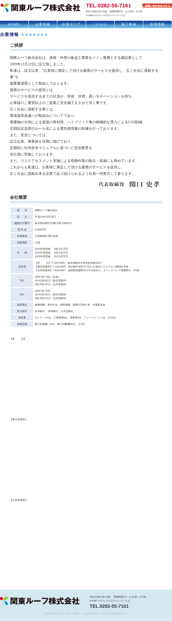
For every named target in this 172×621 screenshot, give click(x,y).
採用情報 (157, 24)
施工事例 (128, 24)
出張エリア (71, 24)
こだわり (100, 24)
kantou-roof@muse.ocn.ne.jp (110, 15)
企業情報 (42, 24)
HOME (14, 24)
